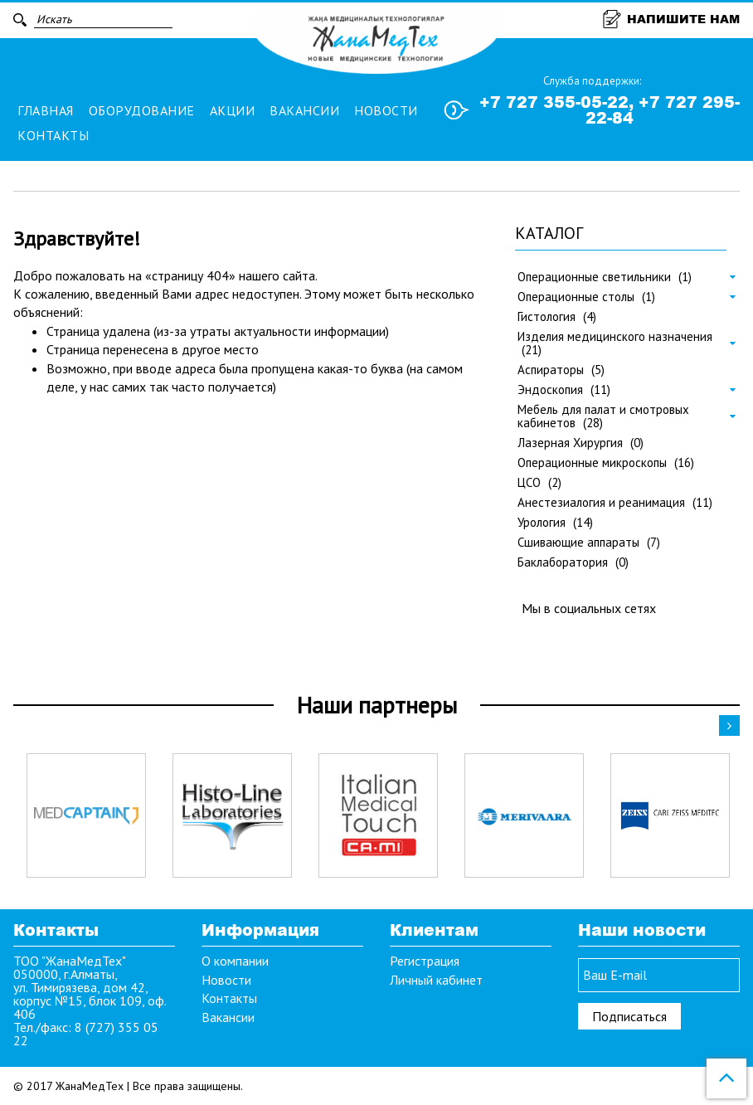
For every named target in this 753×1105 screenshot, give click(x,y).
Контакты (53, 135)
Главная (45, 110)
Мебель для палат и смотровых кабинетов (603, 416)
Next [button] (729, 725)
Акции (232, 110)
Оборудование (142, 110)
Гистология (556, 317)
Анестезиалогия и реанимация (614, 502)
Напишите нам (671, 19)
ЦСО (539, 482)
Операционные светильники (604, 277)
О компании (235, 960)
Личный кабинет (436, 979)
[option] (86, 815)
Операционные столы (586, 297)
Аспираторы (561, 370)
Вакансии (304, 110)
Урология (555, 522)
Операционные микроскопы (605, 463)
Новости (386, 110)
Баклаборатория (573, 562)
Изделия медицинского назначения (614, 343)
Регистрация (424, 960)
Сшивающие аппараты (588, 542)
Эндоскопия (563, 390)
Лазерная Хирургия (580, 443)
